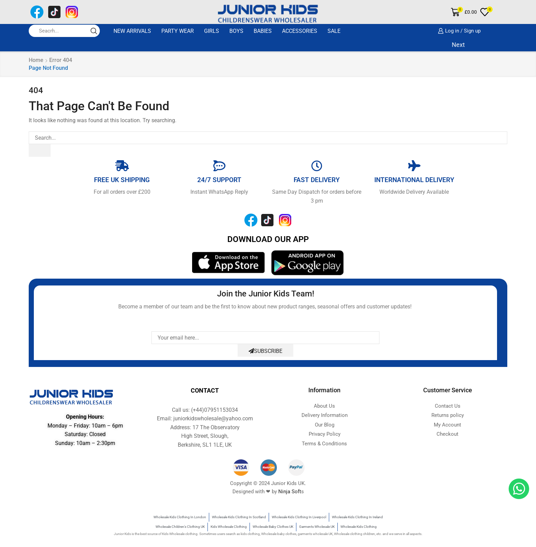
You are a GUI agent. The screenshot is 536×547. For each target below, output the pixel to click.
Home (36, 60)
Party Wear (177, 31)
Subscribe (265, 351)
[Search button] (94, 31)
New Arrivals (132, 31)
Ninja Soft (289, 491)
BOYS (236, 31)
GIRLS (211, 31)
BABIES (263, 31)
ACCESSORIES (299, 31)
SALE (333, 31)
